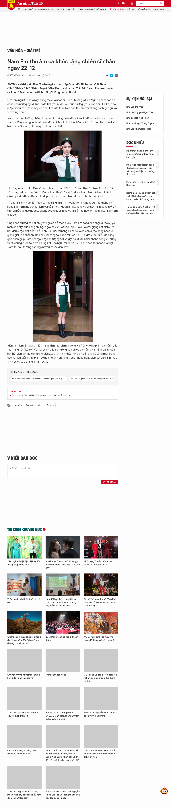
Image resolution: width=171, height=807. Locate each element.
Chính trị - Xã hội (46, 9)
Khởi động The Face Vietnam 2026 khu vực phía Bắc (98, 563)
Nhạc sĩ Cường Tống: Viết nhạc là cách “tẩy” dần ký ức (100, 714)
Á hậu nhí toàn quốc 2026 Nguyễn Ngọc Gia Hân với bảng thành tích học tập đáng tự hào (63, 794)
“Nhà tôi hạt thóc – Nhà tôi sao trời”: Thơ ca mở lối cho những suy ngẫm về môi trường (61, 602)
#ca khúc (30, 405)
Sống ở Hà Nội (144, 9)
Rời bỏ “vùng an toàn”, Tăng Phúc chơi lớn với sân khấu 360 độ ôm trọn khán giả (100, 602)
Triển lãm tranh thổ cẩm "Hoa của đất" (24, 601)
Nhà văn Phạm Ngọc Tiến (138, 129)
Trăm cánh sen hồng (56, 675)
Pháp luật (70, 9)
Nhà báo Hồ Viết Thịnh (137, 118)
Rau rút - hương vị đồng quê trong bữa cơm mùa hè (21, 752)
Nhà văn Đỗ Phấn (134, 107)
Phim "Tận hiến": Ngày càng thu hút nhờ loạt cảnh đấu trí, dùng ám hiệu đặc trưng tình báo (140, 170)
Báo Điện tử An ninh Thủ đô (11, 5)
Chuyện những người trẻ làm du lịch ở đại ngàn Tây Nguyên (23, 676)
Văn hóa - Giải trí (117, 9)
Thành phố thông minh (95, 9)
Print (116, 75)
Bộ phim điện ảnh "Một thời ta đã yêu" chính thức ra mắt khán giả (141, 154)
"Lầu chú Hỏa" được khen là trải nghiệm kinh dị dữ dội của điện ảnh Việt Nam (100, 753)
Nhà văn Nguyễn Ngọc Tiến (139, 112)
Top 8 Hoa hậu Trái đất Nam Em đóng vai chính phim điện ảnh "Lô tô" (41, 395)
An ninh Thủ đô (30, 3)
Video (80, 9)
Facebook (107, 75)
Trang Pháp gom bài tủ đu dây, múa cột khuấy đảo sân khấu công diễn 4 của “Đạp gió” (24, 794)
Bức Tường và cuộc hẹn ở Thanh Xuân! (62, 639)
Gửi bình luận (109, 482)
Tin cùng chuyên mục (24, 529)
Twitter (111, 75)
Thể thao (131, 9)
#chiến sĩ (50, 405)
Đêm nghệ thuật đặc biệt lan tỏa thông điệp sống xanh (23, 563)
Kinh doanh (158, 9)
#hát (40, 405)
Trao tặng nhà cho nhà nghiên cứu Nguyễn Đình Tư (22, 714)
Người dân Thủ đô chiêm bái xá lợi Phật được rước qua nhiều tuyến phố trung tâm (140, 196)
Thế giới (60, 9)
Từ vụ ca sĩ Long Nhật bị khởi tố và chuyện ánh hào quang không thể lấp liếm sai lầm (140, 210)
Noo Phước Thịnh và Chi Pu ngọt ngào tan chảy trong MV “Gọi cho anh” (63, 564)
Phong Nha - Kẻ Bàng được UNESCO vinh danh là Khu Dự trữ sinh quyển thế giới (62, 715)
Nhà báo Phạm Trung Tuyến (140, 123)
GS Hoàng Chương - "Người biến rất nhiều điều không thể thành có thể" (100, 678)
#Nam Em (17, 405)
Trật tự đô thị (29, 9)
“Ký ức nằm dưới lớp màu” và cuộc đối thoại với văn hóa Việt (99, 639)
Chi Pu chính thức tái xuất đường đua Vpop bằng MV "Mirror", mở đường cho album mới (24, 640)
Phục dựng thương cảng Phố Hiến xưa (140, 184)
